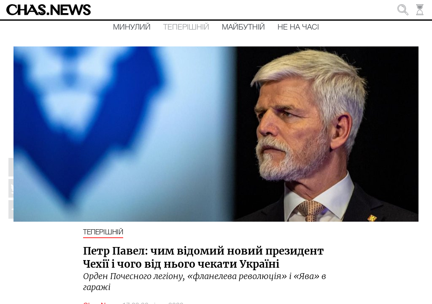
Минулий (132, 27)
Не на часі (298, 27)
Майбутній (243, 27)
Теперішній (186, 27)
